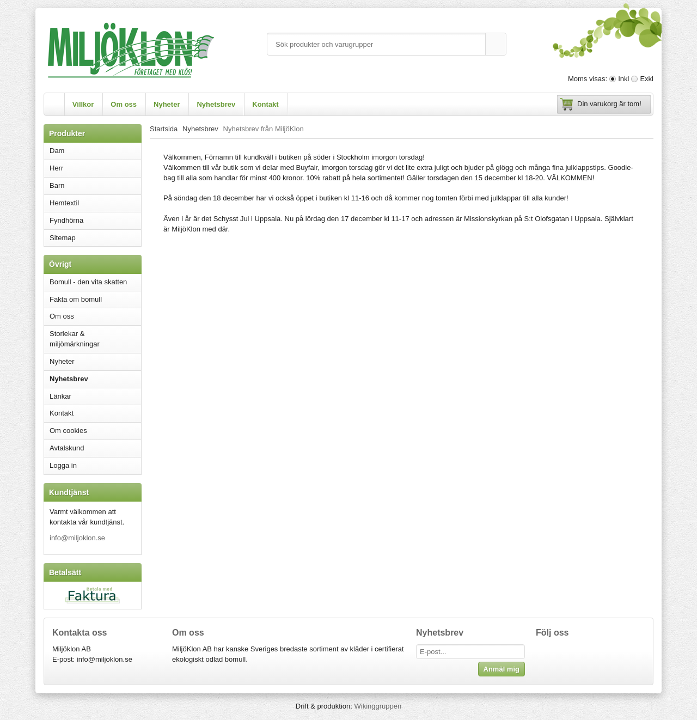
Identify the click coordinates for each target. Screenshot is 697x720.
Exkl (646, 79)
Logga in (63, 465)
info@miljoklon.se (77, 538)
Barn (95, 185)
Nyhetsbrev (216, 104)
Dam (95, 151)
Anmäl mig (501, 669)
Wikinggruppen (377, 706)
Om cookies (68, 430)
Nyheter (167, 104)
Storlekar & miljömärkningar (75, 339)
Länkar (60, 396)
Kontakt (265, 104)
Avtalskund (67, 448)
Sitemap (63, 238)
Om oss (124, 104)
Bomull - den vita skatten (88, 282)
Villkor (83, 104)
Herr (95, 168)
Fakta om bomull (76, 299)
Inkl (623, 79)
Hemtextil (95, 203)
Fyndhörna (66, 220)
